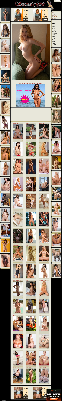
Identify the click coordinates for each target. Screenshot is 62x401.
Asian (21, 156)
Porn (47, 348)
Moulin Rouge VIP (15, 332)
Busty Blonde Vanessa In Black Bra (43, 315)
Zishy (52, 46)
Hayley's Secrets (54, 31)
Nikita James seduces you (16, 175)
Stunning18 (53, 41)
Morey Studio (53, 34)
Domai (53, 25)
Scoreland (53, 38)
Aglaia (27, 245)
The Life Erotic (54, 43)
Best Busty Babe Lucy (15, 158)
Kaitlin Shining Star (41, 123)
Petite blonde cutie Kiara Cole (42, 367)
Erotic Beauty (53, 26)
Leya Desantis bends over (16, 367)
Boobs (34, 278)
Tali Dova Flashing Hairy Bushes (30, 210)
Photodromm (53, 36)
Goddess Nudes (54, 30)
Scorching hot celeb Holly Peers (17, 280)
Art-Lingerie (53, 23)
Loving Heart (27, 175)
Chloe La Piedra (28, 332)
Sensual (48, 226)
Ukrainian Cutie (41, 245)
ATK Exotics (53, 24)
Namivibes (27, 123)
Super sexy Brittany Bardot (42, 280)
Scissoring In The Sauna (42, 158)
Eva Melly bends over (41, 175)
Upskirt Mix (14, 315)
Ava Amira (27, 315)
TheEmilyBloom (54, 44)
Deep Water (27, 158)
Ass (21, 261)
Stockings (21, 191)
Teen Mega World (54, 42)
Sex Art (53, 39)
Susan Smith (40, 210)
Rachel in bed (27, 280)
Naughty (34, 156)
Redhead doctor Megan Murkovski (17, 210)
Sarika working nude (28, 367)
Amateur (34, 313)
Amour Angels (54, 22)
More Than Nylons (54, 33)
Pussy (48, 261)
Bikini (21, 313)
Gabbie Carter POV (15, 123)
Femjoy (53, 29)
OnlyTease (53, 35)
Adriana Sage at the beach (16, 245)
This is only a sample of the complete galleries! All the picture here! (30, 83)
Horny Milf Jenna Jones (42, 332)
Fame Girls (53, 28)
